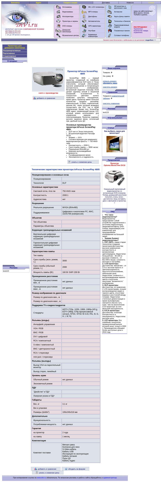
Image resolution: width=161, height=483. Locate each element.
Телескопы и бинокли (122, 21)
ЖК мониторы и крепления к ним (120, 7)
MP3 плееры (93, 12)
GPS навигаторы (94, 26)
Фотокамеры (67, 7)
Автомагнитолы (94, 21)
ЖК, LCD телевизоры (96, 7)
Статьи (151, 3)
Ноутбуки (91, 31)
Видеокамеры (67, 12)
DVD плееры (67, 26)
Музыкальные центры (70, 35)
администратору (110, 478)
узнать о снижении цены (80, 162)
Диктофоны (92, 16)
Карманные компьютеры (93, 35)
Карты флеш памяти (122, 16)
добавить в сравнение (44, 98)
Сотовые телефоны (121, 35)
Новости (130, 3)
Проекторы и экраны (70, 21)
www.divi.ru (41, 478)
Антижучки (118, 12)
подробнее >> (150, 40)
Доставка (106, 3)
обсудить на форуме (75, 469)
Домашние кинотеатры (66, 31)
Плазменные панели (122, 31)
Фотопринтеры (67, 16)
